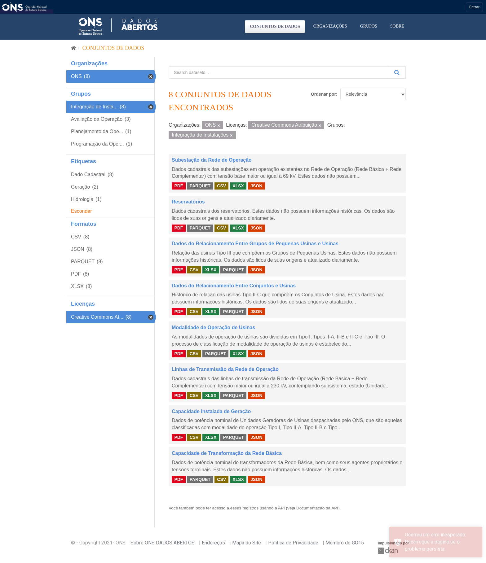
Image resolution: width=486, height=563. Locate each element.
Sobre (397, 26)
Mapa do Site (246, 543)
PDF (178, 185)
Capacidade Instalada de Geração (211, 411)
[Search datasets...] (279, 72)
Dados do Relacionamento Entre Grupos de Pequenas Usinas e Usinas (255, 243)
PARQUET (200, 185)
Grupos (368, 26)
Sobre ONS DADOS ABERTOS (162, 543)
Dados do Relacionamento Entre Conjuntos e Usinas (234, 285)
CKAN (388, 550)
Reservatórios (188, 201)
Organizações (330, 26)
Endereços (213, 543)
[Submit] (397, 72)
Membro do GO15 (344, 543)
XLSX (238, 185)
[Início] (73, 48)
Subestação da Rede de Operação (212, 160)
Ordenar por (323, 94)
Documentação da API (317, 508)
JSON (256, 185)
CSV (221, 185)
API (281, 508)
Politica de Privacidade (293, 543)
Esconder (81, 211)
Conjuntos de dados (275, 26)
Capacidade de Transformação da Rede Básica (227, 453)
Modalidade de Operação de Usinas (213, 327)
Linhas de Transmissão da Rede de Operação (225, 369)
